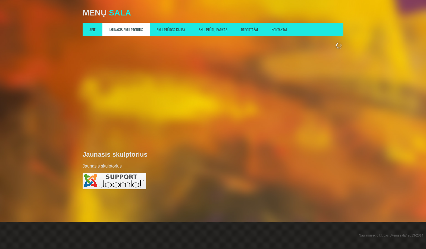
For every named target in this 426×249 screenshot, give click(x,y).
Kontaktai (279, 29)
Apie (92, 29)
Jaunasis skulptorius (126, 29)
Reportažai (249, 29)
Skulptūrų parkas (213, 29)
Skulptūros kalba (170, 29)
